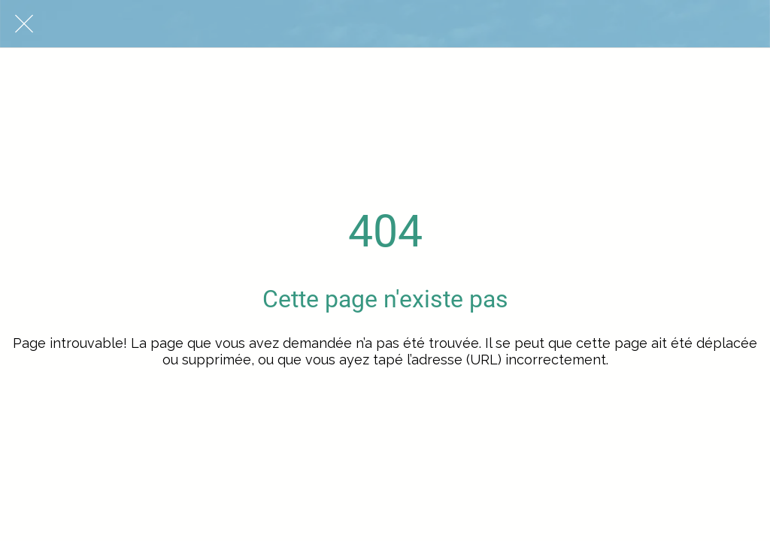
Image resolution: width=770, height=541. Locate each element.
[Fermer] (24, 24)
